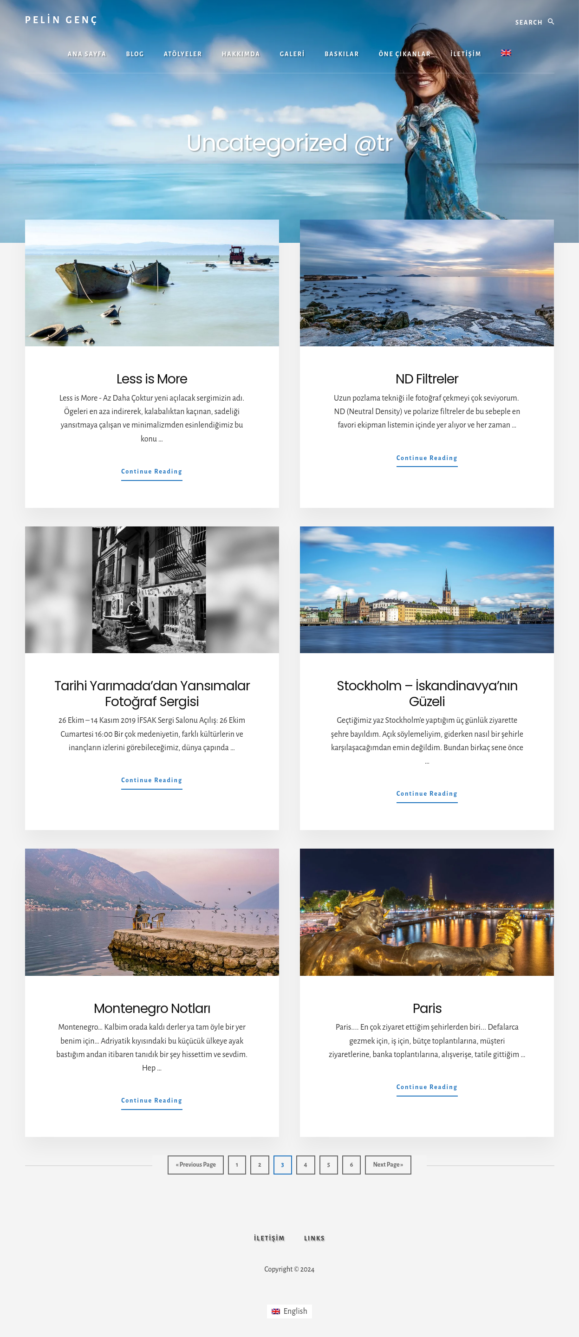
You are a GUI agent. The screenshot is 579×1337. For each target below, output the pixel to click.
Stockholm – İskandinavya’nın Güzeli (427, 694)
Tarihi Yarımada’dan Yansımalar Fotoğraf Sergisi (152, 694)
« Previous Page (196, 1167)
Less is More (152, 379)
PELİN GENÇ (62, 20)
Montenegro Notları (152, 1009)
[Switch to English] (289, 1312)
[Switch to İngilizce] (506, 54)
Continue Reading (151, 473)
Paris (427, 1009)
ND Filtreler (427, 379)
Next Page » (387, 1167)
